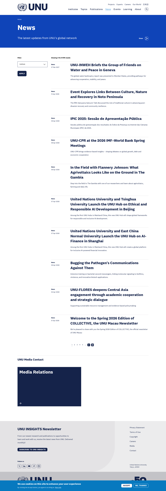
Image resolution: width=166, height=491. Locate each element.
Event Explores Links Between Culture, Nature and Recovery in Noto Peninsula (108, 94)
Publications (96, 9)
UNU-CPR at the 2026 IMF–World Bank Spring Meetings (107, 143)
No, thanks (141, 485)
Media (132, 446)
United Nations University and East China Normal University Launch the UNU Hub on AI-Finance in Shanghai (108, 236)
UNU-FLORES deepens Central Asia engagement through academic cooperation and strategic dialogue (106, 295)
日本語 (145, 4)
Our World (137, 4)
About (138, 9)
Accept (126, 485)
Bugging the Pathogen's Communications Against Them (104, 265)
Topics (84, 9)
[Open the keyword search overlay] (146, 9)
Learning (127, 9)
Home (19, 19)
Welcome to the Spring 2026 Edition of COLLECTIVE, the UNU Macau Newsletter (104, 320)
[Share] (146, 38)
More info (58, 487)
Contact (133, 450)
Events (117, 9)
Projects (111, 4)
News (108, 9)
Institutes (73, 9)
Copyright (134, 437)
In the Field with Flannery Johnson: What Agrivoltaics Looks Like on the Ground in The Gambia (107, 172)
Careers (128, 4)
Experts (120, 4)
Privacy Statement (137, 427)
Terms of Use (135, 432)
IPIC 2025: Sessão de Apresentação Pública (106, 119)
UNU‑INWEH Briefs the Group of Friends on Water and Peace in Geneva (105, 67)
